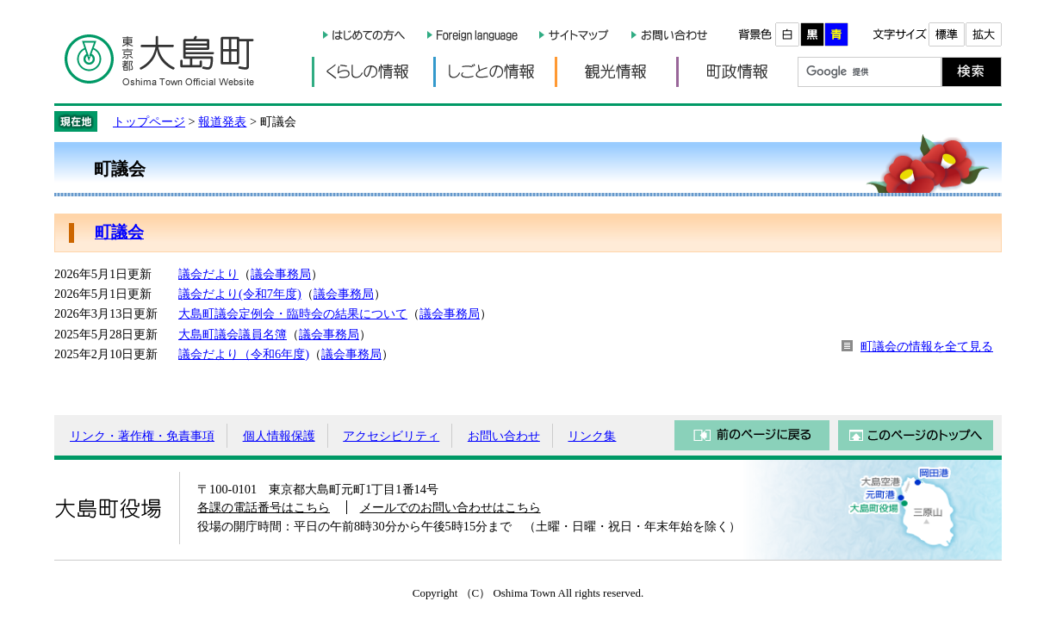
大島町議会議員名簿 (232, 334)
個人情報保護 (279, 436)
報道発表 (222, 121)
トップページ (149, 121)
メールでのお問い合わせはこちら (450, 507)
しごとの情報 (494, 72)
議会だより (208, 274)
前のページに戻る (751, 435)
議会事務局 (281, 274)
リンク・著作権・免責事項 (142, 436)
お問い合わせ (504, 436)
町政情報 (737, 72)
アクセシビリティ (391, 436)
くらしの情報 (372, 72)
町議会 (119, 232)
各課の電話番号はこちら (263, 507)
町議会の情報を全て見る (926, 346)
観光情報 (615, 72)
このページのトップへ (915, 435)
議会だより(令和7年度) (239, 294)
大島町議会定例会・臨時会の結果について (292, 313)
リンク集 (592, 436)
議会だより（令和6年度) (243, 354)
